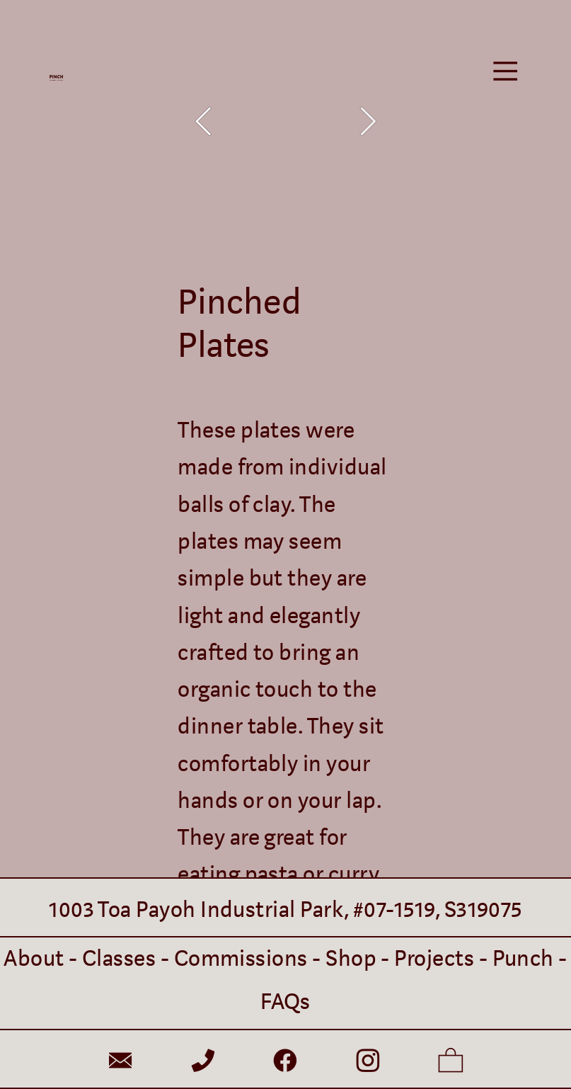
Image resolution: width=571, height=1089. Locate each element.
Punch (523, 959)
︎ (120, 1062)
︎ (451, 1062)
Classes (119, 959)
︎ (505, 72)
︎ (285, 1062)
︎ (368, 1062)
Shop (350, 959)
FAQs (285, 1002)
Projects (434, 959)
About (34, 959)
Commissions (241, 959)
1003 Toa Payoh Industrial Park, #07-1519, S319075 (285, 910)
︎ (203, 1062)
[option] (285, 121)
